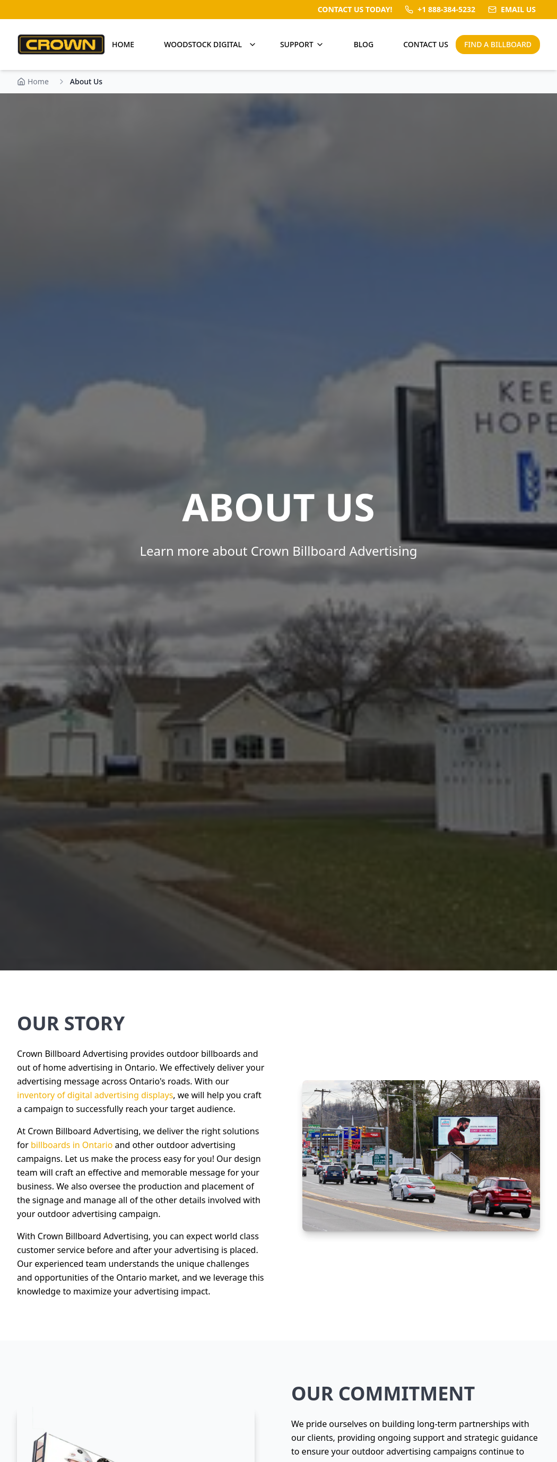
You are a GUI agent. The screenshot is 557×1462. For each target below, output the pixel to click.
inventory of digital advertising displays (95, 1095)
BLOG (364, 44)
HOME (123, 44)
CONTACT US (425, 44)
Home (33, 81)
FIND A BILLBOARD (498, 44)
